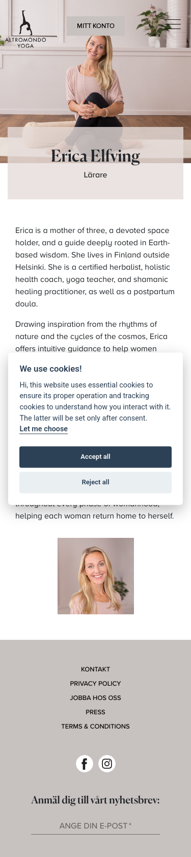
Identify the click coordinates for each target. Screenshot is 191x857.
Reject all (95, 482)
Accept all (95, 457)
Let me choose (43, 429)
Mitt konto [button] (96, 26)
